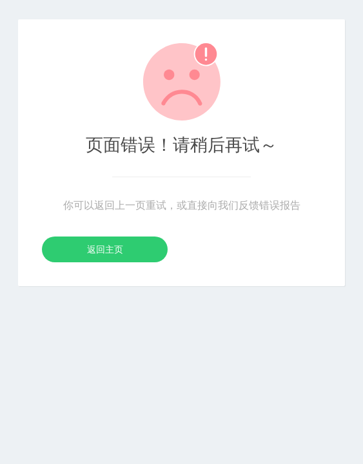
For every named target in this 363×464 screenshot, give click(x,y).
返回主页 (105, 249)
